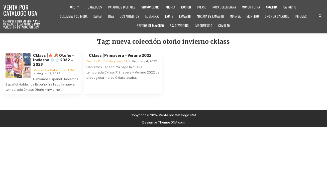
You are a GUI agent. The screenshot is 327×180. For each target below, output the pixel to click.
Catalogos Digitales (121, 7)
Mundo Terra (251, 7)
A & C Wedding (179, 25)
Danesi (97, 16)
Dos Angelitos (129, 16)
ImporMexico (203, 25)
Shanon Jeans (150, 7)
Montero (253, 16)
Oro (72, 7)
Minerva (235, 16)
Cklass (201, 7)
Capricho (289, 7)
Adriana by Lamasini (210, 16)
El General (152, 16)
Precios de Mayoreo (150, 25)
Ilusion (186, 7)
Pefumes (301, 16)
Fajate (169, 16)
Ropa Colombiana (224, 7)
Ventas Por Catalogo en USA (54, 70)
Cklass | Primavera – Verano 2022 (120, 55)
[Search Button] (320, 16)
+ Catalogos (93, 7)
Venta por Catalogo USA (20, 10)
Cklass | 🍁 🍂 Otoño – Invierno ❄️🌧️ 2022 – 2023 (53, 60)
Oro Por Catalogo (277, 16)
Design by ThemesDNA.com (163, 122)
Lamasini (185, 16)
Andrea (170, 7)
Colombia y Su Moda (73, 16)
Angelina (271, 7)
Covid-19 (224, 25)
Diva (111, 16)
